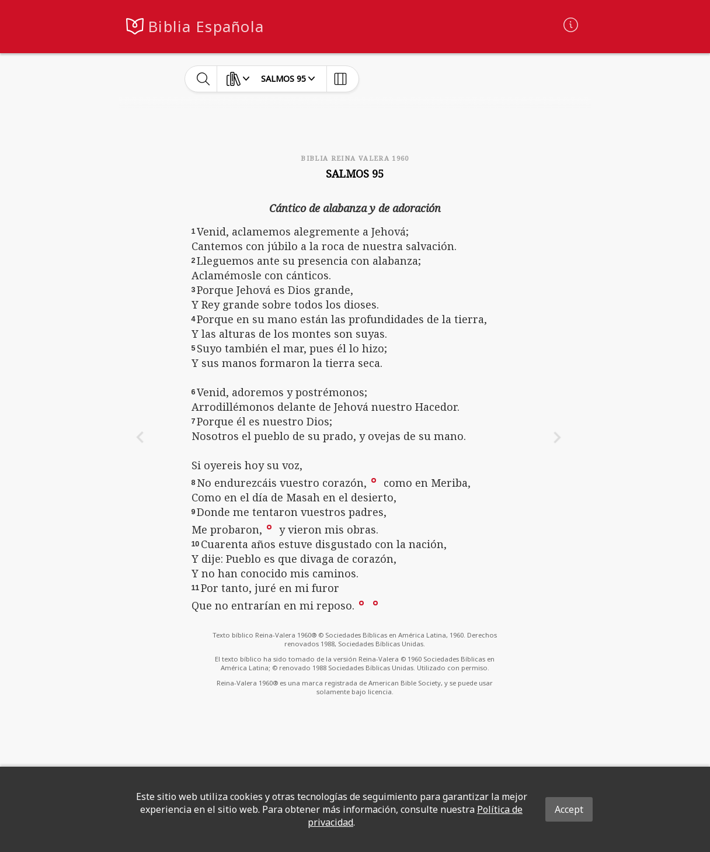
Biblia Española (206, 26)
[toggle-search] (203, 79)
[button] (374, 480)
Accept (569, 809)
